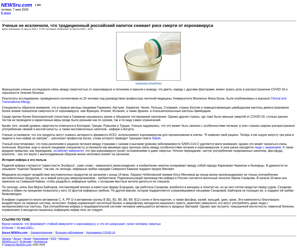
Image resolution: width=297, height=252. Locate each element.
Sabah (156, 138)
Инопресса (41, 241)
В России (7, 227)
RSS (53, 238)
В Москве (26, 241)
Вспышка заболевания (69, 232)
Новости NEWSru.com (18, 244)
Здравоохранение (41, 232)
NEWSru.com (16, 5)
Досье (17, 238)
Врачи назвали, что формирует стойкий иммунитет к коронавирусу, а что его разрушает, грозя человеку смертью (81, 223)
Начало (6, 238)
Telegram (64, 238)
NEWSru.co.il (10, 241)
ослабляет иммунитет (68, 150)
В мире (6, 13)
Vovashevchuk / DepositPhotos (148, 83)
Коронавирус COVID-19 (100, 232)
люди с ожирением (267, 147)
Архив (27, 238)
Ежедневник (40, 238)
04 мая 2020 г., (26, 227)
